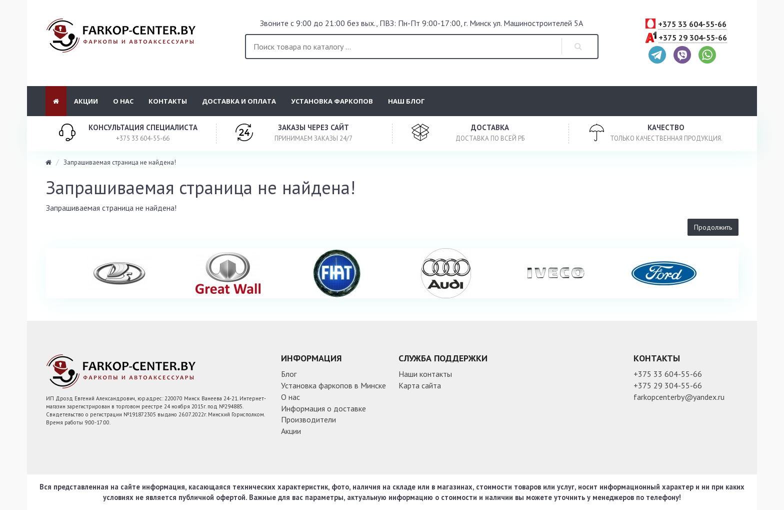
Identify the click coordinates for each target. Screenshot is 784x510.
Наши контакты (425, 374)
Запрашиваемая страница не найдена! (120, 162)
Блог (288, 374)
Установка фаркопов (332, 101)
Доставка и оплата (239, 101)
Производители (308, 419)
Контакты (167, 101)
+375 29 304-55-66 (692, 38)
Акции (86, 101)
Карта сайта (419, 385)
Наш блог (406, 101)
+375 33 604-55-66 (692, 24)
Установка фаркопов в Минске (333, 385)
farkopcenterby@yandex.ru (679, 397)
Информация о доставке (323, 408)
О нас (123, 101)
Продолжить (713, 227)
